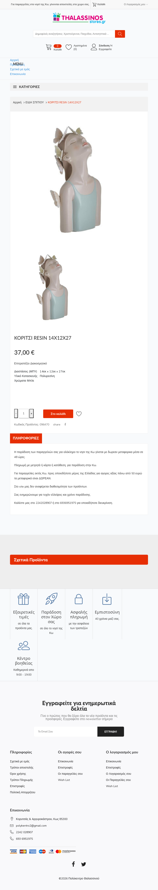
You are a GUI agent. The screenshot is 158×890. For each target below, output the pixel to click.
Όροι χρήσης (18, 774)
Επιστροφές (17, 786)
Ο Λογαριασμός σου (118, 774)
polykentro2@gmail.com (31, 825)
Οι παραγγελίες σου (70, 774)
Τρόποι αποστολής (21, 767)
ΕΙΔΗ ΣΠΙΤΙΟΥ (35, 102)
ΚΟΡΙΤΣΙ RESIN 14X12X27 (64, 102)
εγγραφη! (110, 731)
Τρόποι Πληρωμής (21, 780)
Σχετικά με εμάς (20, 69)
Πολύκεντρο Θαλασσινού (83, 878)
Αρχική (14, 60)
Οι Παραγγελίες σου (118, 780)
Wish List (64, 780)
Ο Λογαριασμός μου (136, 4)
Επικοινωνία (18, 74)
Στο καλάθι (58, 413)
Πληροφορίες (26, 438)
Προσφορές (17, 65)
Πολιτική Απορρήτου (22, 792)
